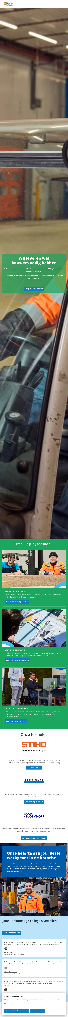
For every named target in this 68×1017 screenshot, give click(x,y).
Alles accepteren (38, 1011)
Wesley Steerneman (10, 972)
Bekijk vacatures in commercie (17, 660)
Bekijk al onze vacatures (34, 289)
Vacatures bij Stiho (34, 767)
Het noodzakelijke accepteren (17, 1011)
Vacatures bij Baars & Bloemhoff (34, 838)
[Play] (30, 897)
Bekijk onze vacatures (12, 933)
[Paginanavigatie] (64, 4)
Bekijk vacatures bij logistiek (17, 602)
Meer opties (10, 1004)
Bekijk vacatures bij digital (16, 721)
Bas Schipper (8, 952)
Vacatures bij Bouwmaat (34, 802)
